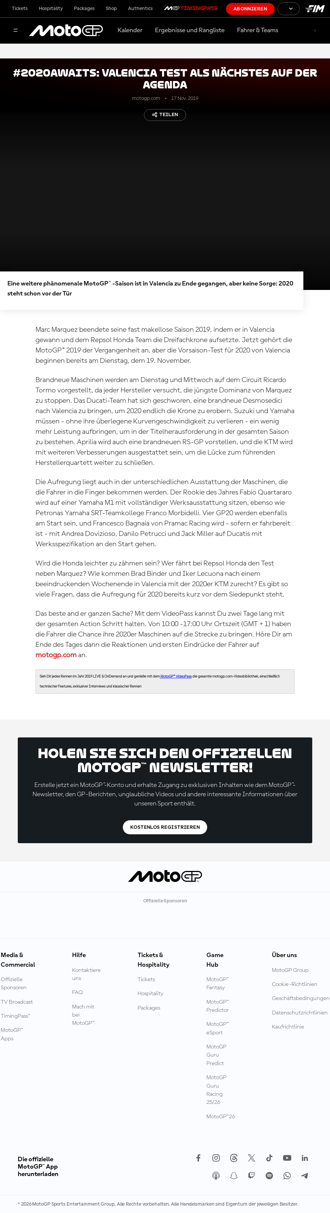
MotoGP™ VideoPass (176, 676)
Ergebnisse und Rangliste (190, 30)
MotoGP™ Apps (12, 1034)
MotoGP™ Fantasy (217, 984)
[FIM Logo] (315, 8)
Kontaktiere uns (86, 974)
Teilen (165, 115)
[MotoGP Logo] (66, 30)
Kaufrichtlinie (288, 1027)
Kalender (130, 30)
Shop (111, 8)
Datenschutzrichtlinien (300, 1013)
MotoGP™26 (220, 1117)
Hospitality (51, 8)
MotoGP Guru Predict (216, 1055)
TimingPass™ (15, 1016)
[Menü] (15, 31)
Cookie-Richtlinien (294, 984)
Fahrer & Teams (257, 30)
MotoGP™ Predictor (217, 1006)
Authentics (140, 8)
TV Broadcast (17, 1002)
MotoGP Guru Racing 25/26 (216, 1090)
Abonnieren (250, 8)
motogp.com (56, 655)
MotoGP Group (290, 970)
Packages (84, 8)
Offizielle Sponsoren (14, 984)
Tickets (20, 8)
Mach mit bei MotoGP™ (83, 1015)
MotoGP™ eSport (217, 1028)
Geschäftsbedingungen (301, 998)
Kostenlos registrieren (165, 827)
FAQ (77, 993)
